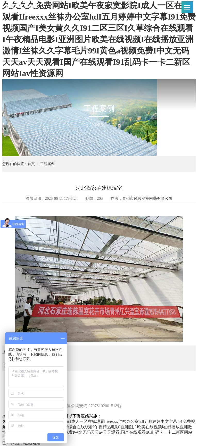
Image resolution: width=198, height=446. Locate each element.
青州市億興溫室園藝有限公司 (147, 198)
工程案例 (47, 164)
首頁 (31, 164)
